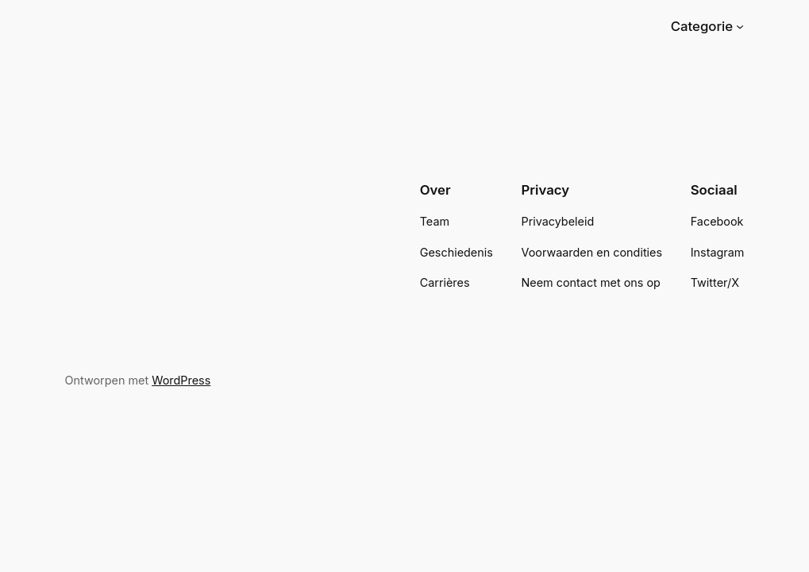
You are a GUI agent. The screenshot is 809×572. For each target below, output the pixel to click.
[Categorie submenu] (740, 26)
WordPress (181, 380)
